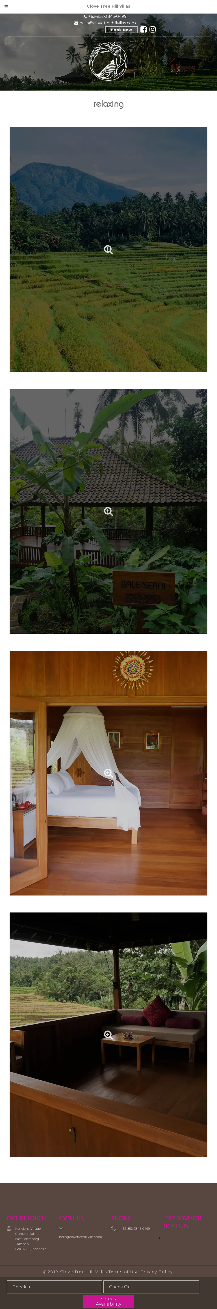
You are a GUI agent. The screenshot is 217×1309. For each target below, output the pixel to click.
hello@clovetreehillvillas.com (108, 22)
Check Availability (108, 1301)
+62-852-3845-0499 (107, 16)
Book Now (121, 29)
